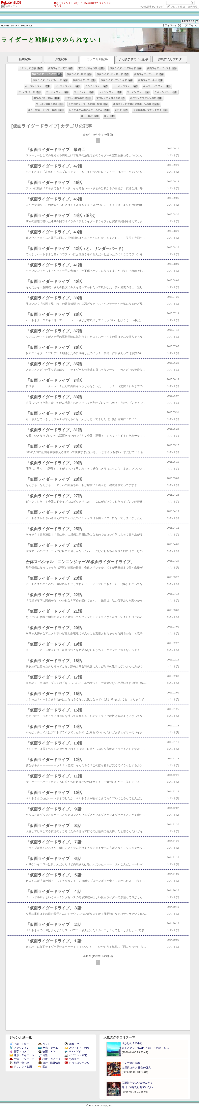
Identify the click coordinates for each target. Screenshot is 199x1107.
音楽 (43, 1055)
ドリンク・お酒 (21, 1066)
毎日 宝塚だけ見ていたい (137, 1087)
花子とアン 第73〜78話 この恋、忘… (145, 1047)
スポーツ (72, 1043)
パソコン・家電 (76, 1055)
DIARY (15, 25)
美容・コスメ (19, 1051)
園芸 (43, 1066)
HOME (5, 25)
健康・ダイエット (22, 1055)
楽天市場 (192, 6)
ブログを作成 (178, 6)
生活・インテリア (22, 1059)
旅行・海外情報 (49, 1062)
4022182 (188, 21)
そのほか (72, 1059)
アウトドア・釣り (77, 1047)
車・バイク (73, 1051)
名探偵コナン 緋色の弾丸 (136, 1067)
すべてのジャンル (77, 1062)
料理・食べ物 (19, 1062)
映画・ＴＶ (11, 6)
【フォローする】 (172, 25)
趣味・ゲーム (48, 1047)
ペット (44, 1043)
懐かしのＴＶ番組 (132, 1043)
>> (151, 6)
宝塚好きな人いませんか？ (137, 1082)
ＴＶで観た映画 (131, 1063)
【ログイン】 (191, 25)
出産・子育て (19, 1043)
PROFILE (27, 25)
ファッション (19, 1047)
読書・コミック (49, 1059)
